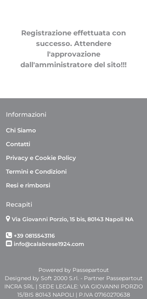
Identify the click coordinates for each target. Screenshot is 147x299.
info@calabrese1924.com (49, 244)
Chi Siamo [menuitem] (21, 130)
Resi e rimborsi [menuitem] (28, 185)
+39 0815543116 (34, 235)
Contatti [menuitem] (18, 144)
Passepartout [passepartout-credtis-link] (91, 269)
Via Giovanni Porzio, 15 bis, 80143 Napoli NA (72, 219)
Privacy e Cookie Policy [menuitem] (41, 157)
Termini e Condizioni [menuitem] (36, 171)
